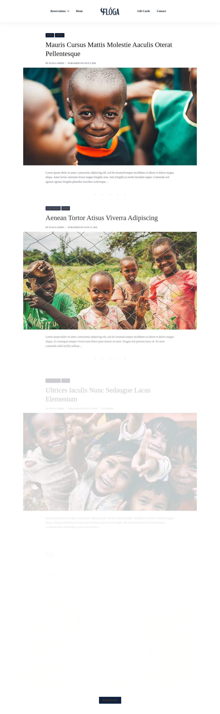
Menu (79, 11)
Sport (59, 35)
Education (53, 214)
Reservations (60, 11)
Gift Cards (143, 11)
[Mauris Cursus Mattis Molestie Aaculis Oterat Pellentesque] (110, 116)
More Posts (110, 700)
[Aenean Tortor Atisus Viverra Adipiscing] (110, 287)
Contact (161, 11)
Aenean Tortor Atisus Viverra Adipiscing (102, 224)
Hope (50, 35)
